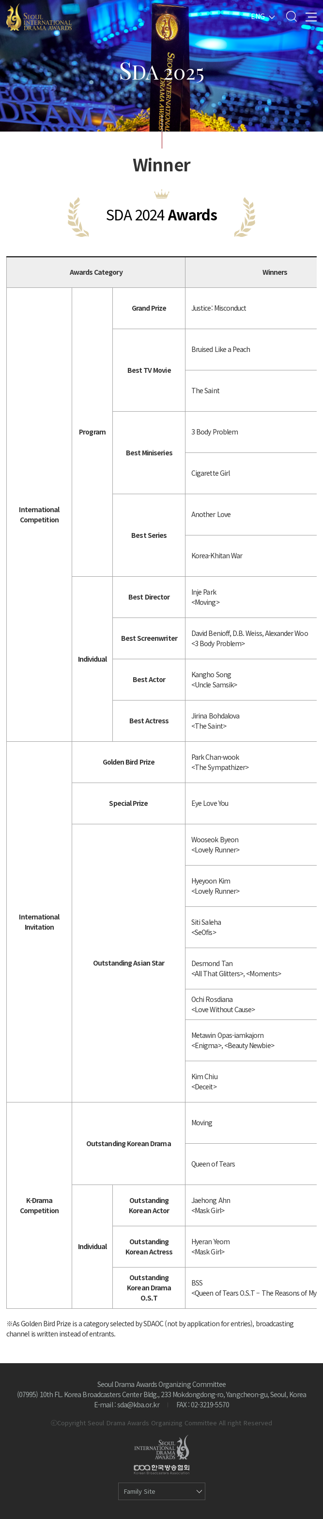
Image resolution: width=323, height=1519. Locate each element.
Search (291, 16)
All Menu (311, 16)
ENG (258, 16)
